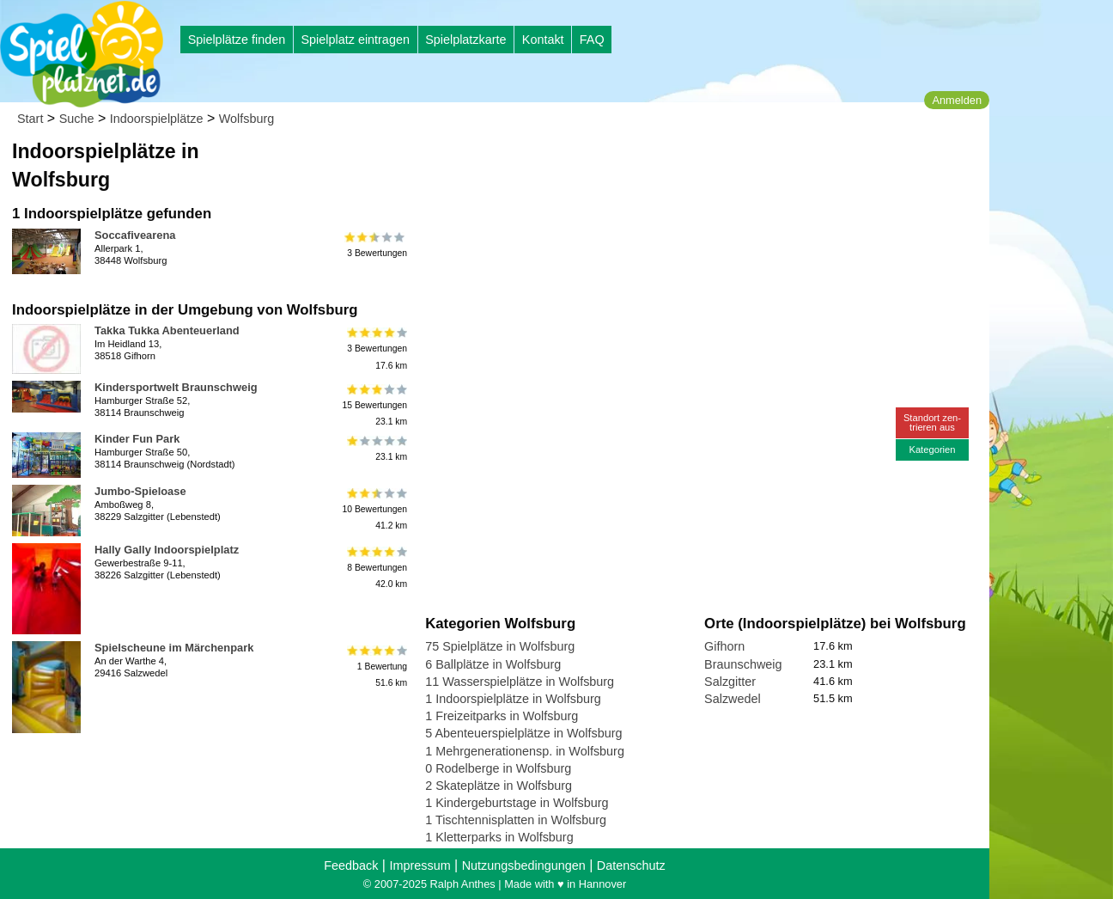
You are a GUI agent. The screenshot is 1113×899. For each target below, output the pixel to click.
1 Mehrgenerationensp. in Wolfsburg (524, 751)
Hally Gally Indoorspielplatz (166, 549)
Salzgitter (730, 681)
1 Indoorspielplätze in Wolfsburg (513, 699)
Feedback (351, 865)
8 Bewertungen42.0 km (375, 568)
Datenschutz (631, 865)
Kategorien (932, 449)
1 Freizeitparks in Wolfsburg (501, 716)
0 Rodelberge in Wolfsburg (498, 768)
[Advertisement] (620, 163)
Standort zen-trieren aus (932, 422)
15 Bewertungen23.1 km (374, 405)
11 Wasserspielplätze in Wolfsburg (519, 681)
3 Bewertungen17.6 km (375, 348)
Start (30, 118)
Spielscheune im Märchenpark (173, 647)
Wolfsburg (247, 118)
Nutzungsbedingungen (524, 865)
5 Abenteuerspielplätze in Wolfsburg (523, 733)
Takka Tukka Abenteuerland (167, 330)
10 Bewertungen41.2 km (374, 509)
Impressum (419, 865)
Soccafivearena (134, 235)
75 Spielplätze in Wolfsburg (500, 646)
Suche (76, 118)
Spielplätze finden (237, 39)
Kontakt (543, 39)
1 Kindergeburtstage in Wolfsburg (516, 803)
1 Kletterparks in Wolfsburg (499, 837)
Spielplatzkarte (465, 39)
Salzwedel (732, 699)
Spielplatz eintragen (355, 39)
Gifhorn (724, 646)
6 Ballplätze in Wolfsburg (493, 664)
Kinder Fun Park (136, 438)
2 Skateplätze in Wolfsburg (498, 785)
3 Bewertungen (375, 245)
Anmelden (957, 100)
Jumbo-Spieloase (140, 491)
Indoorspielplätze (157, 118)
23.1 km (375, 449)
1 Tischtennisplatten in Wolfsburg (515, 820)
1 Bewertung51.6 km (375, 666)
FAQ (592, 39)
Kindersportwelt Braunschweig (176, 387)
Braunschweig (743, 664)
